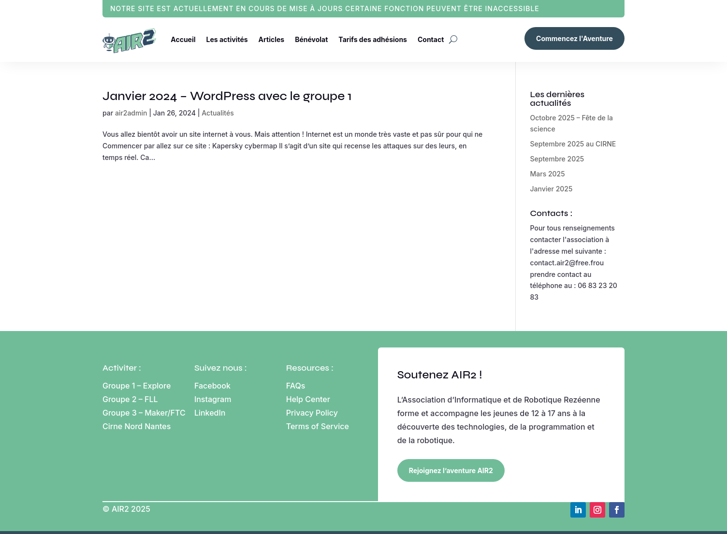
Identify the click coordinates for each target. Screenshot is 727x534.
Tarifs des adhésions (372, 39)
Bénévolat (311, 39)
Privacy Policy (312, 413)
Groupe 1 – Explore (137, 385)
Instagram (213, 399)
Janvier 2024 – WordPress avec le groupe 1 (227, 95)
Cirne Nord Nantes (136, 426)
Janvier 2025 (551, 189)
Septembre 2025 (557, 159)
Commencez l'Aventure (574, 38)
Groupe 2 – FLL (130, 399)
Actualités (217, 113)
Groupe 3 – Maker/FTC (144, 413)
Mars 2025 (547, 174)
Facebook (212, 385)
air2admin (131, 113)
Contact (431, 39)
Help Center (308, 399)
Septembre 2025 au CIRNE (573, 144)
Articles (272, 39)
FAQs (295, 385)
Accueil (183, 39)
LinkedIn (210, 413)
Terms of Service (317, 426)
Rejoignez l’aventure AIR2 (451, 470)
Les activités (227, 39)
